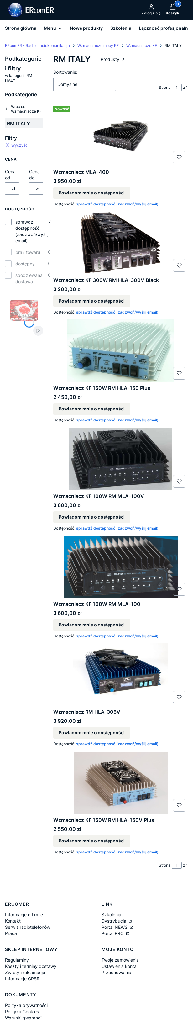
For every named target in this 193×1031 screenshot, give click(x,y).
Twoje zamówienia (120, 960)
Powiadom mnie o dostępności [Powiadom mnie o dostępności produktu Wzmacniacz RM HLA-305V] (92, 733)
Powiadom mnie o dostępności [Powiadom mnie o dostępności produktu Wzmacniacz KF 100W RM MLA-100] (92, 624)
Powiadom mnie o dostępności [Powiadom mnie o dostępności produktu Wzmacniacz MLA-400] (92, 193)
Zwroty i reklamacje (25, 972)
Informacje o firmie (24, 914)
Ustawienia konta (119, 966)
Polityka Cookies (22, 1011)
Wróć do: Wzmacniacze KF (23, 108)
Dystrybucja (115, 920)
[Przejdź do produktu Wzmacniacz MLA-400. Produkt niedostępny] (120, 134)
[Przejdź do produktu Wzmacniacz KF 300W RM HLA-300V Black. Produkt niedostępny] (120, 243)
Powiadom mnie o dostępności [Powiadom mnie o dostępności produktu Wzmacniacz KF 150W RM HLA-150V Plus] (92, 840)
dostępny (25, 263)
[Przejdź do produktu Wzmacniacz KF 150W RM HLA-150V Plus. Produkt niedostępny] (120, 783)
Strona (164, 87)
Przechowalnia (116, 972)
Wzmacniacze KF (141, 45)
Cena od (10, 174)
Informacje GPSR (22, 978)
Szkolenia (111, 914)
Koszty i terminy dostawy (30, 966)
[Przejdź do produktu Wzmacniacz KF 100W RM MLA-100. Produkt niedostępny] (120, 567)
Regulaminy (17, 960)
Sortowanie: (65, 72)
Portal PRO (113, 933)
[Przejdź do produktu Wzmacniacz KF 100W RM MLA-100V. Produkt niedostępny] (120, 459)
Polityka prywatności (26, 1005)
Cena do (34, 174)
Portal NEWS (115, 927)
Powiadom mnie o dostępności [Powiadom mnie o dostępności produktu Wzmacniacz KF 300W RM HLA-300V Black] (92, 301)
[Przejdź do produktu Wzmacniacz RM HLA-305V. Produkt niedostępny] (120, 674)
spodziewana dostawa (29, 278)
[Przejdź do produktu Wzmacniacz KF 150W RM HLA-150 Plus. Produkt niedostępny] (120, 350)
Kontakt (13, 920)
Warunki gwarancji (23, 1017)
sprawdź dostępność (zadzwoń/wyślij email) (31, 231)
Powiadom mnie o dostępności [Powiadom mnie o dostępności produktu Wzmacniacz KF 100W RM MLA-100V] (92, 517)
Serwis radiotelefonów (27, 927)
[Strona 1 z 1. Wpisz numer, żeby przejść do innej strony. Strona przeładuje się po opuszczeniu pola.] (177, 87)
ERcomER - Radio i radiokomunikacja (37, 45)
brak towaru (27, 252)
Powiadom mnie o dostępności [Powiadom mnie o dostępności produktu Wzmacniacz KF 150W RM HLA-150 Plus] (92, 409)
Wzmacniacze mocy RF (98, 45)
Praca (11, 933)
